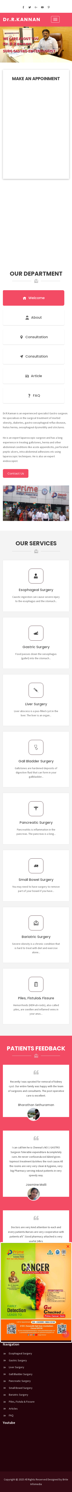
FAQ (33, 395)
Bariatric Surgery (15, 1394)
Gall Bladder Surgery (17, 1374)
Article (33, 375)
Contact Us (15, 473)
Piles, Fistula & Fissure (19, 1401)
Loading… (36, 120)
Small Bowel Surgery (17, 1388)
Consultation (34, 337)
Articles (10, 1408)
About (33, 317)
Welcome (34, 297)
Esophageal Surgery (17, 1353)
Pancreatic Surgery (17, 1381)
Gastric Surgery (15, 1360)
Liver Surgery (13, 1367)
